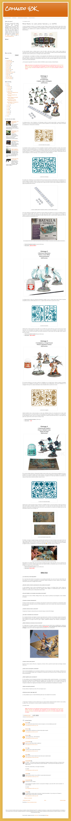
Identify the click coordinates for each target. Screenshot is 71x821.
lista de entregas (28, 67)
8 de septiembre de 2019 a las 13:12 (31, 751)
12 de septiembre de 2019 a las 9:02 (31, 770)
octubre (8, 89)
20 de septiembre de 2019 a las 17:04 (31, 776)
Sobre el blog (8, 76)
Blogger (47, 815)
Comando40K (27, 741)
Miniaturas (8, 70)
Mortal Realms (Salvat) (10, 72)
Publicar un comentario (28, 798)
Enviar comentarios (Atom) (32, 802)
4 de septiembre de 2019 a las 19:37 (31, 731)
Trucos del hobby (9, 78)
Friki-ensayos (8, 65)
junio (8, 106)
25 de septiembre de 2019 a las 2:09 (31, 795)
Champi (26, 773)
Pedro (26, 748)
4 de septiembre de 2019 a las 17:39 (31, 725)
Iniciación (7, 66)
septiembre (9, 91)
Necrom (26, 722)
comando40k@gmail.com (9, 36)
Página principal (7, 17)
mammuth (36, 815)
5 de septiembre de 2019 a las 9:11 (31, 744)
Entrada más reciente (26, 800)
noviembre (9, 88)
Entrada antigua (63, 800)
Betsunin (27, 735)
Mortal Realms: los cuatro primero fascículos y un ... (12, 100)
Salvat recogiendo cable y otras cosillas (15, 149)
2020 (7, 83)
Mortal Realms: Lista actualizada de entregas (14, 132)
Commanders (8, 60)
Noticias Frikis (8, 73)
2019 (7, 85)
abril (8, 109)
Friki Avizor (8, 64)
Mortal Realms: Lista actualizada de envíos (14, 122)
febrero (8, 112)
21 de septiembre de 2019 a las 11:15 (31, 788)
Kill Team (14, 17)
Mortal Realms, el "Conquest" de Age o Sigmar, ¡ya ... (12, 103)
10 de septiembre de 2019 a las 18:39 (31, 757)
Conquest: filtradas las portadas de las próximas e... (12, 98)
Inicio (45, 800)
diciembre (9, 86)
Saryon (26, 754)
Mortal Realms (32, 17)
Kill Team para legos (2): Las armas (14, 159)
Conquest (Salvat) (9, 61)
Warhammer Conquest (22, 17)
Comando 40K (21, 8)
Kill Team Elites (8, 69)
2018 (7, 115)
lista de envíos (49, 67)
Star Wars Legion (9, 77)
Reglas (7, 74)
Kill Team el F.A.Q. (14, 140)
